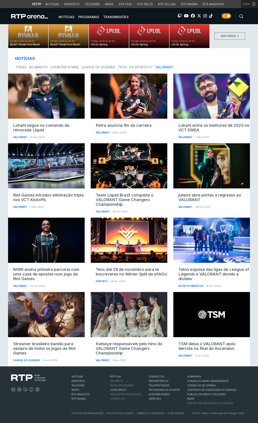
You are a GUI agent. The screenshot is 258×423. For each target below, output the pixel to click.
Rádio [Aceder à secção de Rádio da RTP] (109, 4)
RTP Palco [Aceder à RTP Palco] (145, 4)
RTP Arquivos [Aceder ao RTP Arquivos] (213, 4)
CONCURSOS (118, 389)
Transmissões (115, 17)
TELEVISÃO (78, 385)
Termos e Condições (150, 413)
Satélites (155, 398)
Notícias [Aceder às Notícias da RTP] (52, 4)
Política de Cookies (119, 413)
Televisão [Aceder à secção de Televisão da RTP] (92, 4)
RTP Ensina (79, 398)
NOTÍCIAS (77, 376)
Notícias (66, 17)
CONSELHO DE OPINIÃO (201, 385)
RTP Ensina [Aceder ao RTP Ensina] (189, 4)
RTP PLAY (115, 376)
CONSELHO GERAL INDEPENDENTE (208, 380)
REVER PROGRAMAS (122, 385)
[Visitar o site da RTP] (36, 4)
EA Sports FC (141, 67)
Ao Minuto (38, 67)
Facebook (13, 389)
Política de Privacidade (87, 413)
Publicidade (176, 413)
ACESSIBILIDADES (159, 394)
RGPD (190, 398)
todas (20, 67)
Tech (122, 67)
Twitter (19, 389)
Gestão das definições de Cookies (210, 403)
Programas (88, 17)
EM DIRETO (116, 380)
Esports (102, 281)
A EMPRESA (194, 376)
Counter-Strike (64, 67)
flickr (37, 389)
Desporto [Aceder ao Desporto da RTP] (72, 4)
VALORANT (164, 67)
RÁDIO (75, 389)
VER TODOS (230, 35)
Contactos (117, 398)
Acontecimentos (191, 285)
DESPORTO (78, 380)
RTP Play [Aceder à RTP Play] (125, 4)
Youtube (31, 389)
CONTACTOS (156, 376)
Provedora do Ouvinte (164, 389)
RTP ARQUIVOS (81, 394)
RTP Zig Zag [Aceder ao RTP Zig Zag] (167, 4)
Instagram (25, 389)
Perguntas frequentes (125, 394)
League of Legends (98, 67)
